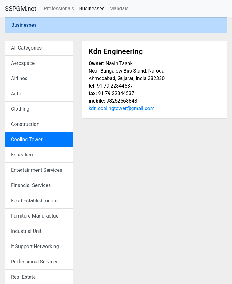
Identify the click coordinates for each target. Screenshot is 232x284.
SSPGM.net (20, 8)
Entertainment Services (36, 170)
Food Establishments (34, 201)
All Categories (26, 48)
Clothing (20, 109)
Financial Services (31, 185)
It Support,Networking (35, 246)
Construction (25, 124)
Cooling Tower (27, 139)
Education (22, 155)
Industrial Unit (26, 231)
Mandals (118, 9)
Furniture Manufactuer (35, 216)
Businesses (91, 9)
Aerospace (23, 63)
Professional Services (35, 262)
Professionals (59, 9)
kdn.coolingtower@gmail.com (122, 108)
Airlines (19, 78)
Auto (16, 94)
